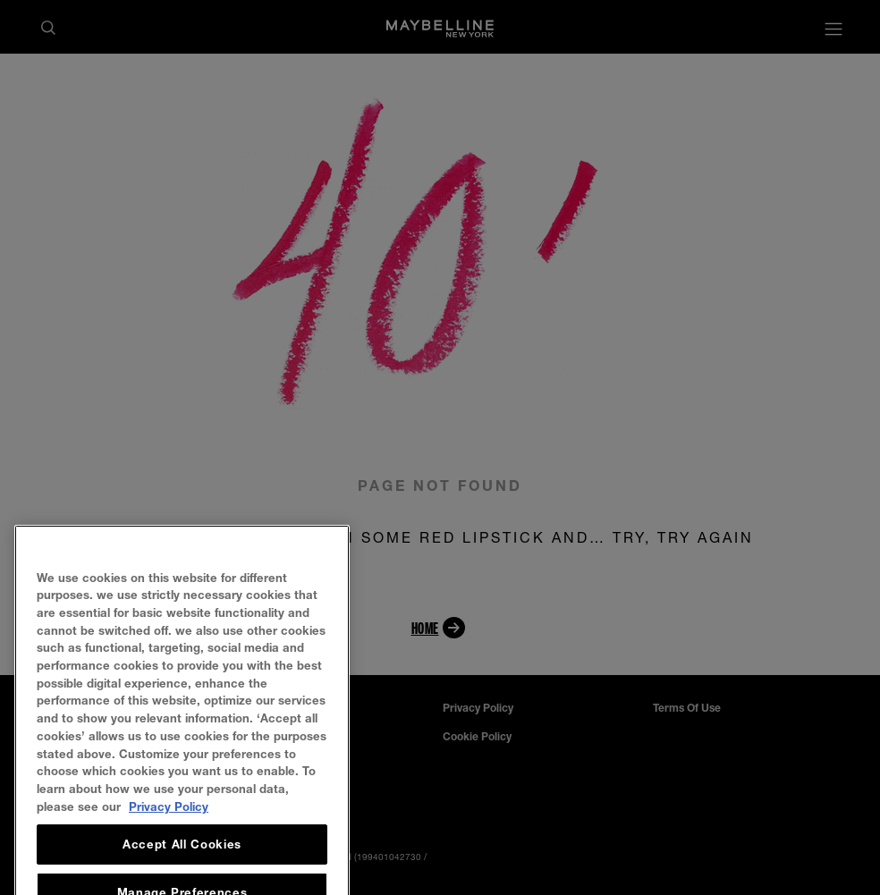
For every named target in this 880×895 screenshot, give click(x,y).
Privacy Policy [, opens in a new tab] (168, 828)
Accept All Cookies (182, 866)
